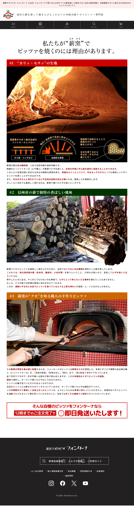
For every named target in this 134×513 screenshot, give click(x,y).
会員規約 (100, 478)
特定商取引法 (86, 478)
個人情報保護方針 (55, 478)
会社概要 (72, 478)
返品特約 (69, 483)
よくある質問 (37, 478)
